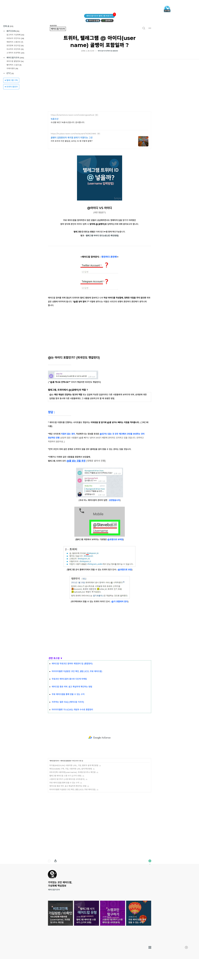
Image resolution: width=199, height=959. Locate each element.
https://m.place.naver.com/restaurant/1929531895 (73, 134)
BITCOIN (13, 31)
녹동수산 (54, 119)
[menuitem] (150, 947)
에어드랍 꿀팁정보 (15, 61)
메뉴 (150, 28)
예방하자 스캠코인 (15, 42)
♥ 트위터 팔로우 (11, 87)
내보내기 (55, 861)
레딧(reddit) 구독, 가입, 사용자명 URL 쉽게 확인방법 (70, 769)
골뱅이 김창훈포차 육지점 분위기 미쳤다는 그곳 (72, 137)
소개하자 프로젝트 (15, 53)
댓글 (49, 861)
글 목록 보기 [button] (150, 947)
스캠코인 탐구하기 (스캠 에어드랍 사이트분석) (67, 779)
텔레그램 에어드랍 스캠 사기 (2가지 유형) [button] (86, 913)
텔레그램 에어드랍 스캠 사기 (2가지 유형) (65, 775)
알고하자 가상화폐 (15, 34)
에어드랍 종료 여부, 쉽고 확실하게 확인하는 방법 (67, 786)
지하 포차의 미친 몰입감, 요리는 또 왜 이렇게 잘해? (72, 141)
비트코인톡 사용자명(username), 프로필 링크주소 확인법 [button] (60, 913)
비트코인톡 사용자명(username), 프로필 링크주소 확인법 (72, 772)
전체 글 (8, 26)
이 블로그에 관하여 (150, 861)
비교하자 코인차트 (15, 49)
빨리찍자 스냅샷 (14, 65)
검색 (144, 28)
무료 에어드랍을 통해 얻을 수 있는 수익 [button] (138, 913)
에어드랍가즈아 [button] (61, 28)
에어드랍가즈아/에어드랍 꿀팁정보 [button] (108, 51)
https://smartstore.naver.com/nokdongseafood (72, 115)
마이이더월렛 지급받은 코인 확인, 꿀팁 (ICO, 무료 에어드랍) (72, 789)
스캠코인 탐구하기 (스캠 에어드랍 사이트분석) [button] (112, 913)
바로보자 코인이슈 (15, 38)
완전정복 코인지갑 (15, 45)
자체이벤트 (12, 68)
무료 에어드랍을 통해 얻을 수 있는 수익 (64, 782)
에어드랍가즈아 (15, 57)
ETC (10, 73)
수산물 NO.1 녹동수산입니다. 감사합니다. (68, 122)
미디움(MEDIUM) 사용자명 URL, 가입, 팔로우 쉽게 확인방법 (73, 765)
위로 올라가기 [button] (186, 947)
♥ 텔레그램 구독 (11, 80)
